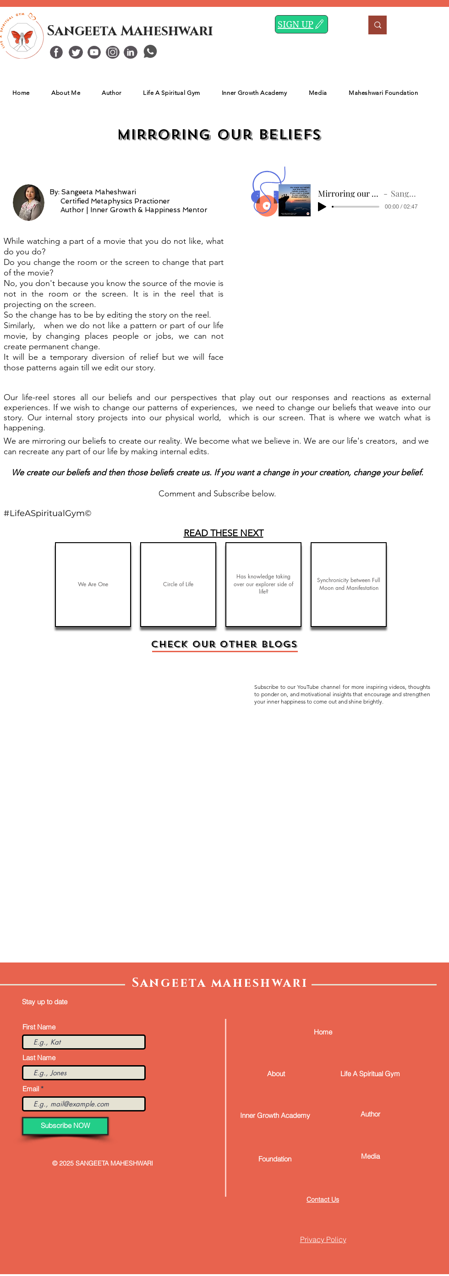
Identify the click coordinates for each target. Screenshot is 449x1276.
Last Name (38, 1057)
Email (30, 1088)
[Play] (322, 206)
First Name (38, 1026)
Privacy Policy (323, 1239)
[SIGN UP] (301, 24)
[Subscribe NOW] (65, 1126)
